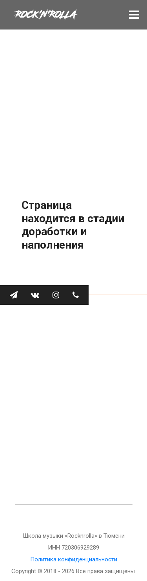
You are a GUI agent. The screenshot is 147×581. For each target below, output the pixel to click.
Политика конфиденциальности (73, 559)
